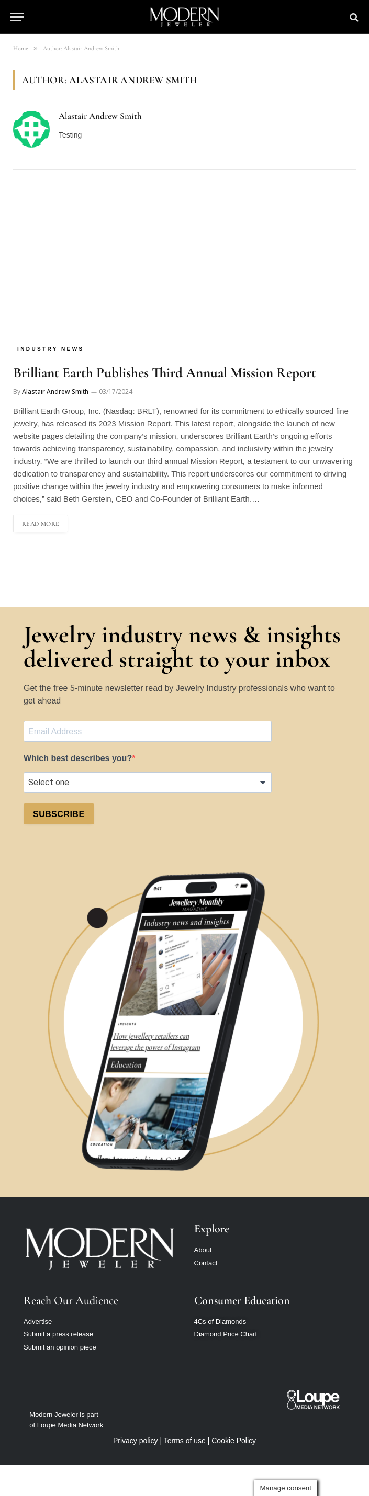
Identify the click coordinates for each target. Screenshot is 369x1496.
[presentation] (103, 858)
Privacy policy (135, 1440)
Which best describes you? (78, 758)
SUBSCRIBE (59, 814)
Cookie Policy (233, 1440)
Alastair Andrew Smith (100, 116)
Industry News (50, 349)
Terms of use (185, 1440)
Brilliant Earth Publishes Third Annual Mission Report (164, 372)
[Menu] (17, 17)
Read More (40, 523)
